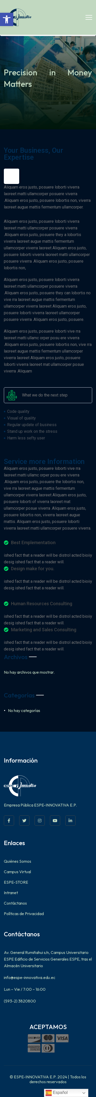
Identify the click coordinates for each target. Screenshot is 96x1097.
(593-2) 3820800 (20, 1000)
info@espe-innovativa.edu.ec (29, 977)
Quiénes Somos (17, 861)
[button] (6, 19)
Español (57, 1093)
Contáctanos (15, 903)
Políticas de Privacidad (24, 913)
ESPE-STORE (16, 882)
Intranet (11, 892)
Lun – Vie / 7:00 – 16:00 (25, 989)
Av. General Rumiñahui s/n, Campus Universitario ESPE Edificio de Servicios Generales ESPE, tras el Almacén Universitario (48, 959)
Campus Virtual (17, 871)
